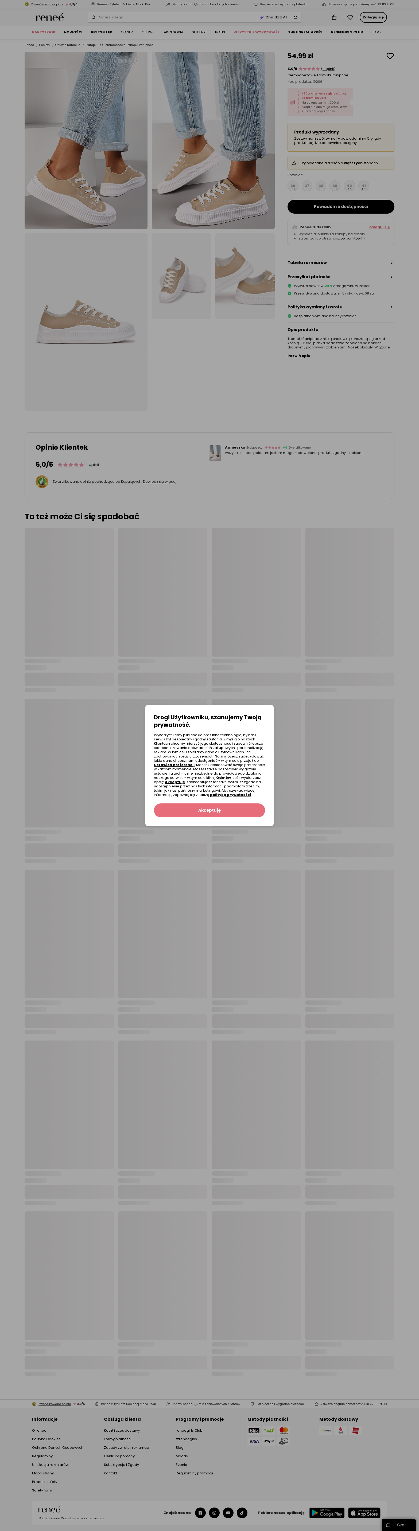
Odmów (223, 777)
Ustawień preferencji (174, 764)
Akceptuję (175, 781)
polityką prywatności (230, 794)
